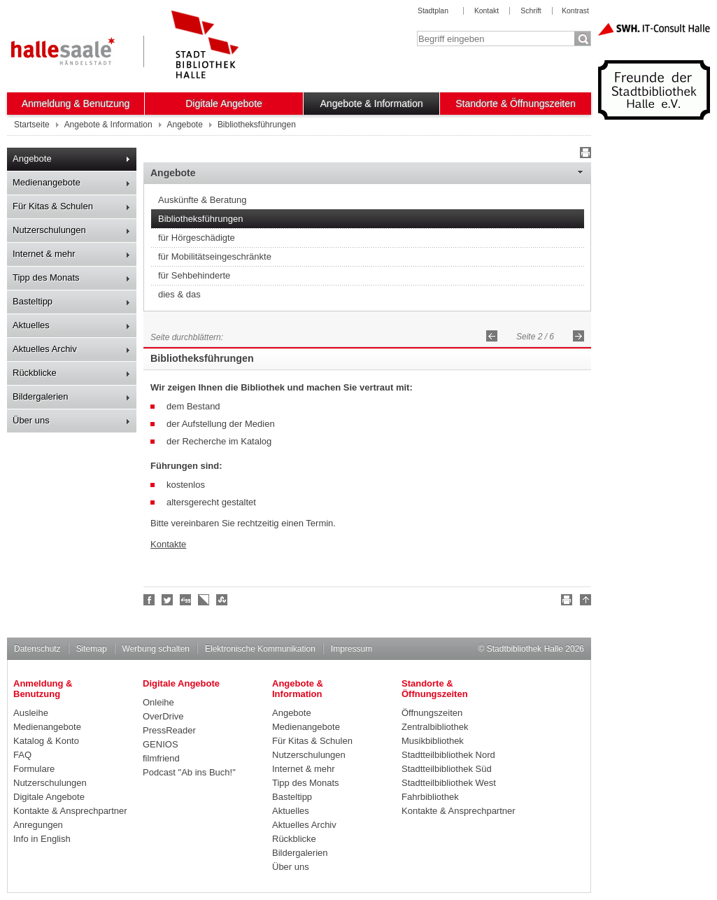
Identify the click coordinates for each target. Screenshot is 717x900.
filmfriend (161, 758)
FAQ (22, 755)
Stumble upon (222, 599)
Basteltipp (32, 301)
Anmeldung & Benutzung (76, 103)
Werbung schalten (156, 649)
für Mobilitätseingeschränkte (214, 256)
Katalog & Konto (46, 741)
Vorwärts (578, 336)
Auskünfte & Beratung (202, 200)
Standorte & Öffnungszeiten (515, 103)
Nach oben (583, 602)
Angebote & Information (371, 103)
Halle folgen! (168, 599)
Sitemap (91, 649)
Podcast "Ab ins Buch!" (189, 772)
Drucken (583, 154)
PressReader (169, 730)
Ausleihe (30, 713)
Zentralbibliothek (435, 727)
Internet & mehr (44, 253)
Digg (186, 599)
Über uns (31, 420)
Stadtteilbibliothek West (449, 783)
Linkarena (204, 599)
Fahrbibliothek (430, 797)
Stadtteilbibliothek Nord (448, 755)
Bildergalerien (41, 396)
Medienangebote (46, 182)
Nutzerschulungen (49, 230)
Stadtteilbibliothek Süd (447, 769)
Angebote (32, 158)
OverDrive (163, 716)
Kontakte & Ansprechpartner (70, 811)
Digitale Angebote (223, 103)
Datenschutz (37, 649)
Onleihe (158, 702)
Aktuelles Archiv (45, 349)
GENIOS (160, 744)
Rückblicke (35, 372)
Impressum (351, 649)
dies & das (179, 294)
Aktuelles (31, 325)
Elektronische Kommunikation (260, 649)
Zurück (491, 336)
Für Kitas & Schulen (53, 206)
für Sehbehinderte (194, 275)
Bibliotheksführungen (200, 218)
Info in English (42, 839)
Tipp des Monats (46, 277)
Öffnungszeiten (432, 713)
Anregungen (38, 825)
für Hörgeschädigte (196, 237)
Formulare (34, 769)
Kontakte (168, 544)
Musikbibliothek (433, 741)
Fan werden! (149, 599)
